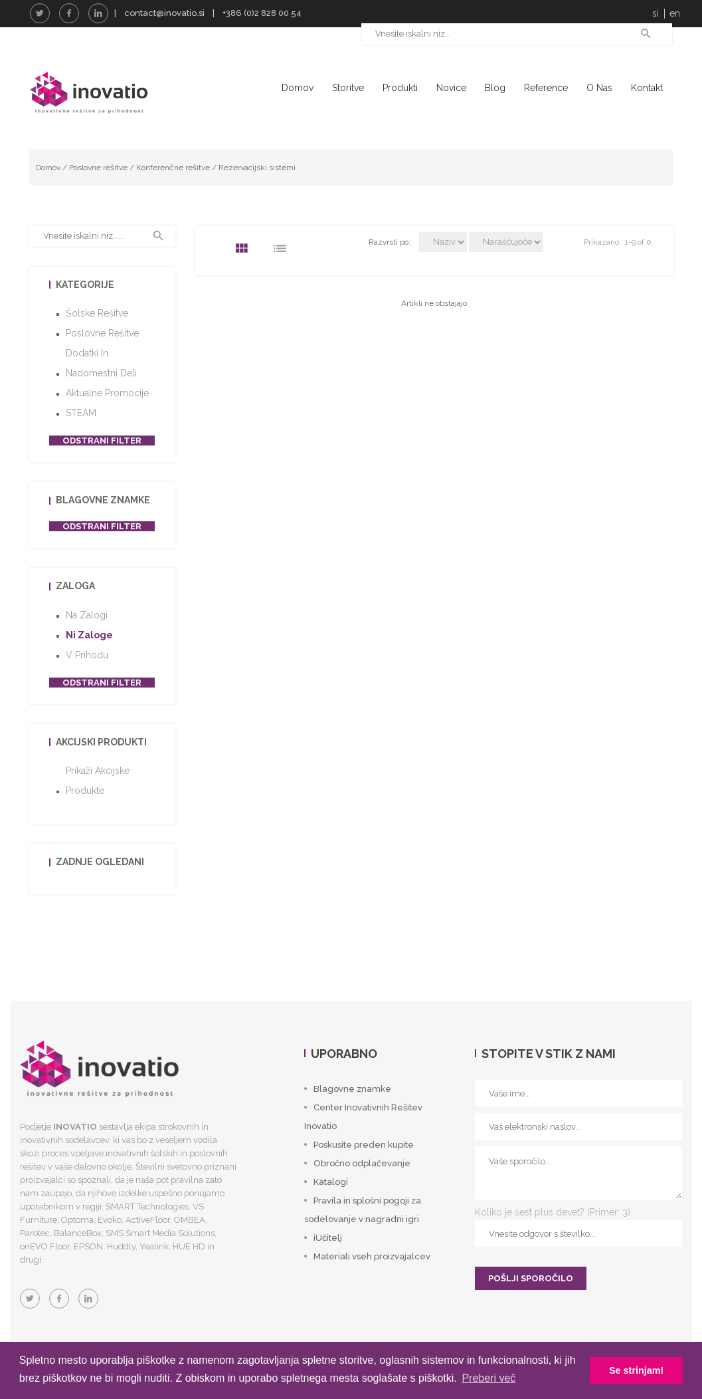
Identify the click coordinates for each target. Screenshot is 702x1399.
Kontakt (647, 87)
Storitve (348, 87)
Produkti (400, 87)
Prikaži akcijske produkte (98, 804)
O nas (599, 87)
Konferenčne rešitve (173, 190)
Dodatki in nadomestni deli (101, 386)
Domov (297, 87)
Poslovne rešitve (98, 190)
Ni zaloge (89, 658)
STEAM (81, 436)
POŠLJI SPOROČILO (530, 1302)
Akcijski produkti (101, 765)
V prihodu (87, 678)
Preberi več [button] (488, 1378)
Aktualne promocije (107, 416)
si (655, 13)
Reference (546, 87)
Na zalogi (87, 638)
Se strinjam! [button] (636, 1370)
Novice (451, 87)
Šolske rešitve (97, 336)
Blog (495, 87)
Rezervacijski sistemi (257, 190)
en (674, 13)
